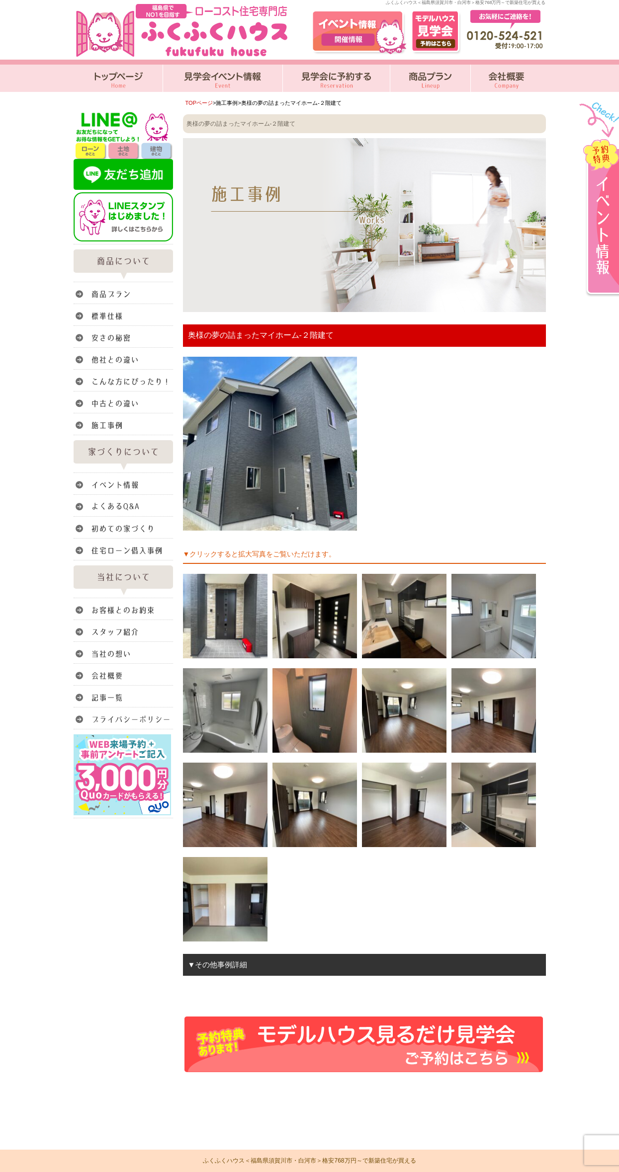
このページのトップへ (521, 1087)
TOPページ (199, 103)
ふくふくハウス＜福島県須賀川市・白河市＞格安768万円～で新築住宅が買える (309, 1160)
